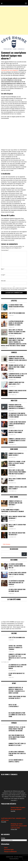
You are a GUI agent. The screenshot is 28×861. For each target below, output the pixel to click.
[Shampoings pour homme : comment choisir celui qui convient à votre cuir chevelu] (5, 827)
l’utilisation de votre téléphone (9, 70)
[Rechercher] (24, 554)
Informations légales (9, 849)
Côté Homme (6, 544)
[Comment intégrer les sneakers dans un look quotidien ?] (5, 811)
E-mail (3, 274)
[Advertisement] (14, 21)
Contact (6, 847)
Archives (3, 838)
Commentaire (5, 250)
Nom (2, 269)
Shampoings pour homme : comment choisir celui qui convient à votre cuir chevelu (19, 826)
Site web (3, 280)
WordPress (16, 858)
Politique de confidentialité (10, 851)
